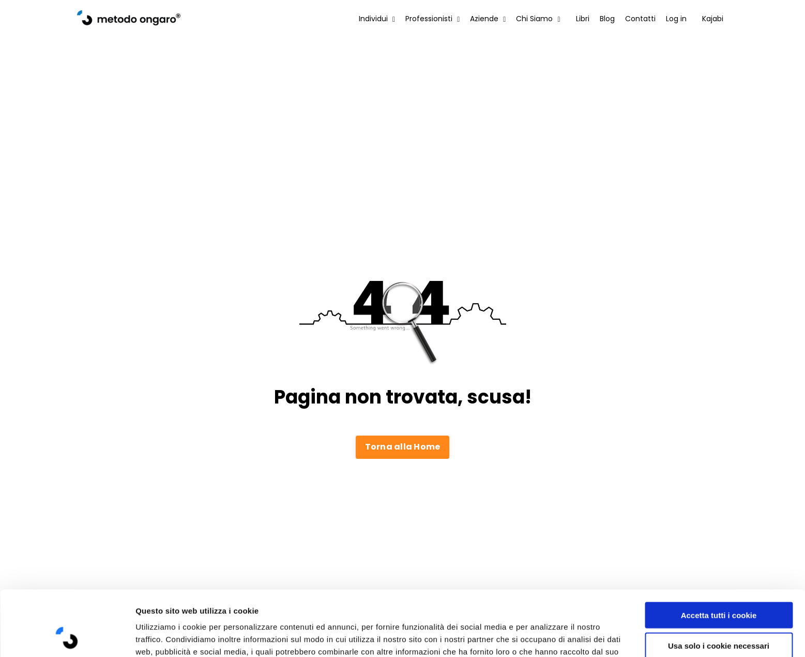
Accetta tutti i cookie (719, 553)
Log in (676, 18)
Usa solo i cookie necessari (718, 584)
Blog (607, 18)
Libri (582, 18)
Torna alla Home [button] (403, 447)
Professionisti (432, 18)
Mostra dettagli (549, 636)
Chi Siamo (538, 18)
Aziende (488, 18)
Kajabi (712, 18)
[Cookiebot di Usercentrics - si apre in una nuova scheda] (67, 637)
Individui (377, 18)
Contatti (640, 18)
